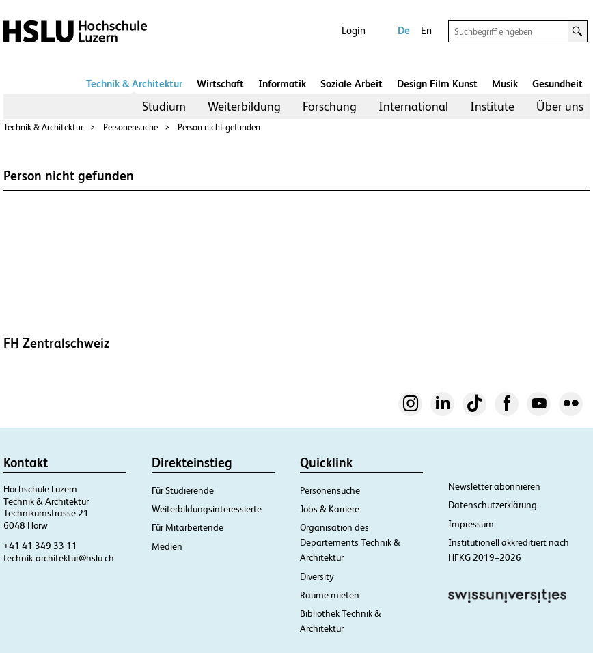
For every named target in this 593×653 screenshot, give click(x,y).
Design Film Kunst (437, 83)
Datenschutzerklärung (492, 504)
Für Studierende (183, 490)
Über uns (559, 106)
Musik (505, 83)
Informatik (282, 83)
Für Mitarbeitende (187, 527)
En (426, 30)
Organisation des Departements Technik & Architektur (350, 542)
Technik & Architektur (134, 83)
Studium (164, 106)
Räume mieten (329, 594)
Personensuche (130, 127)
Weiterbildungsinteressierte (207, 508)
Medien (167, 546)
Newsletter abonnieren (494, 486)
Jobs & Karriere (329, 508)
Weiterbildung (244, 106)
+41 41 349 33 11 (40, 545)
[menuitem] (164, 106)
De (404, 30)
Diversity (317, 576)
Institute (492, 106)
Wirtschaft (220, 83)
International (413, 106)
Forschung (330, 106)
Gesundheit (557, 83)
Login (354, 30)
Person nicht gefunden (219, 127)
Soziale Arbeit (351, 83)
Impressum (471, 523)
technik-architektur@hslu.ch (58, 558)
